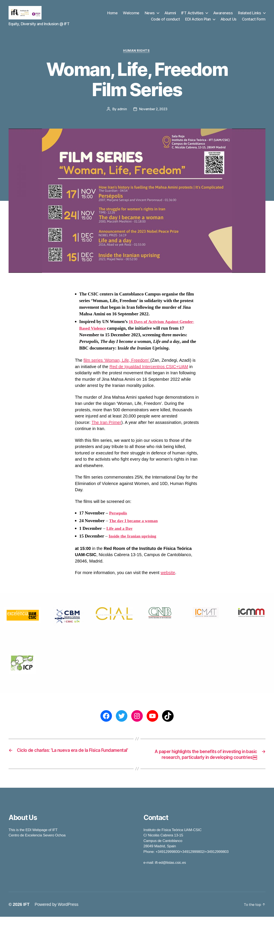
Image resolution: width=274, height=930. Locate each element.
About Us (228, 22)
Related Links (249, 15)
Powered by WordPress (56, 917)
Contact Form (253, 22)
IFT (26, 917)
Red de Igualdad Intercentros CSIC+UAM (148, 373)
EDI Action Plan (198, 22)
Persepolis (119, 519)
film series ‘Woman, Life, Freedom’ (116, 366)
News (150, 15)
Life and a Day (120, 535)
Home (112, 15)
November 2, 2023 (153, 115)
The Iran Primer (106, 428)
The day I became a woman (135, 527)
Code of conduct (165, 22)
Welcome (131, 15)
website (168, 579)
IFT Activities (192, 15)
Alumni (170, 15)
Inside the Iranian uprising (134, 542)
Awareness (223, 15)
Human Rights (137, 57)
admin (121, 115)
